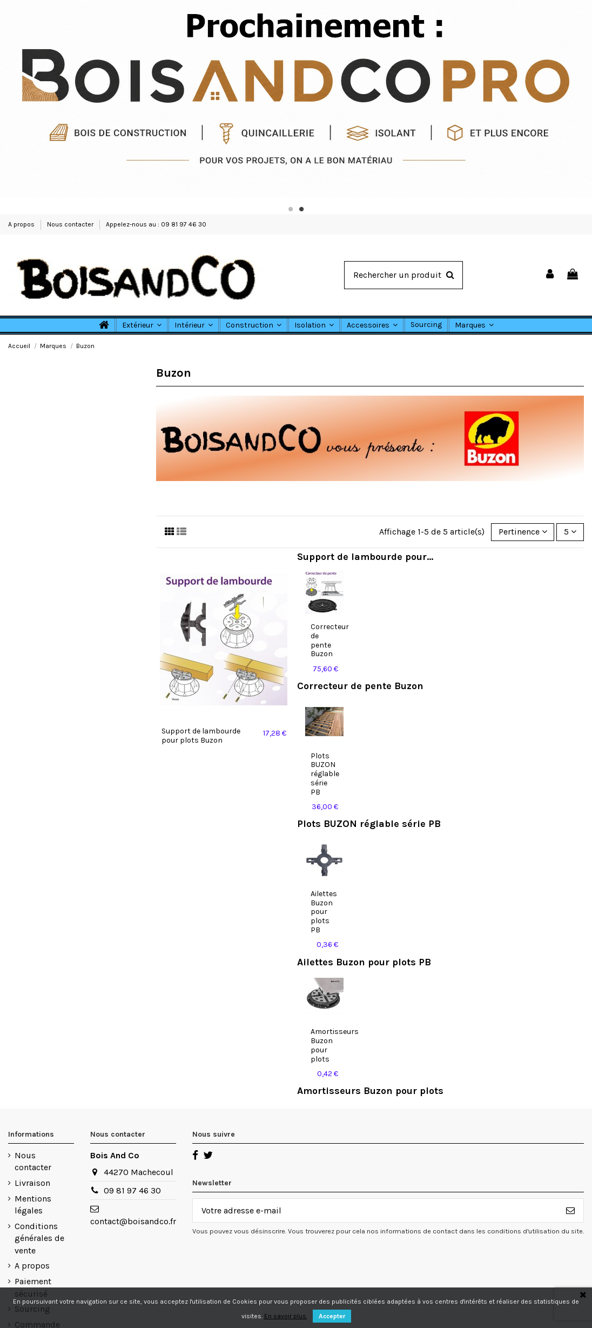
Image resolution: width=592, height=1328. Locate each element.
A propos (22, 224)
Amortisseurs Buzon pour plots (370, 1091)
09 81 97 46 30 (132, 1190)
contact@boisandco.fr (133, 1221)
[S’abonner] (570, 1210)
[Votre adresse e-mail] (375, 1210)
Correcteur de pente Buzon (330, 640)
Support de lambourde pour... (365, 557)
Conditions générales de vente (39, 1238)
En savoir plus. (285, 1316)
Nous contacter (71, 224)
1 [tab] (290, 209)
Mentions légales (33, 1204)
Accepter (332, 1316)
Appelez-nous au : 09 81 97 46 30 (156, 224)
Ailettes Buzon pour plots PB (324, 912)
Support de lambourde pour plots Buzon (201, 735)
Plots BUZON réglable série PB (325, 774)
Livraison (32, 1183)
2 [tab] (301, 209)
